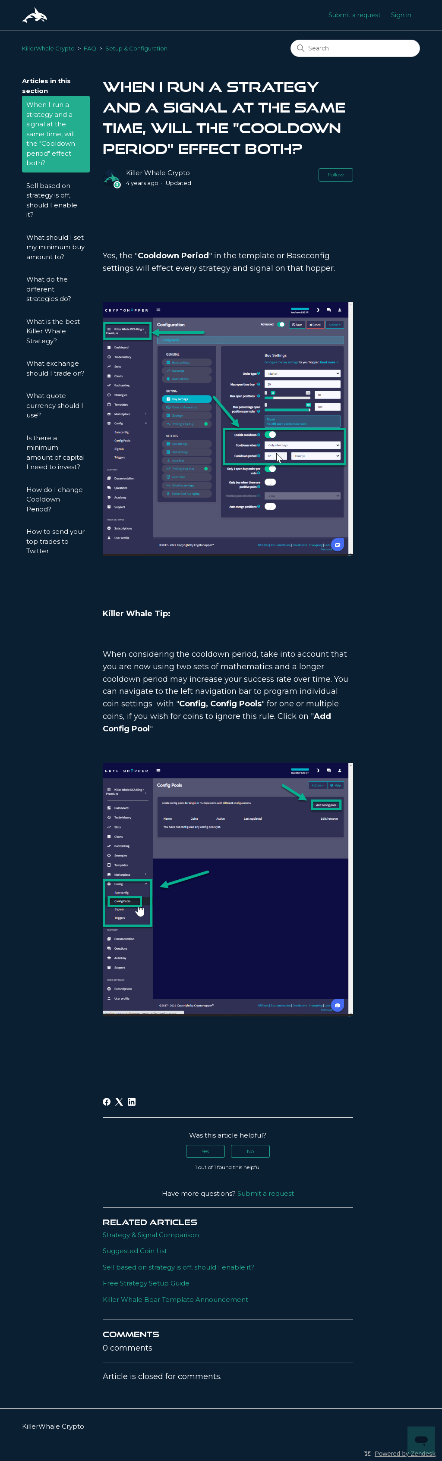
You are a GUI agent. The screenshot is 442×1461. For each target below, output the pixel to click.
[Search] (355, 48)
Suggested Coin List (135, 1251)
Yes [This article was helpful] (205, 1151)
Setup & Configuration (136, 48)
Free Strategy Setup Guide (146, 1283)
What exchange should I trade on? (55, 368)
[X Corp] (119, 1102)
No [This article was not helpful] (250, 1151)
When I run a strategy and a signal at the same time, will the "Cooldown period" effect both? (50, 133)
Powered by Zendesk (405, 1453)
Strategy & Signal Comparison (151, 1235)
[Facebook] (106, 1102)
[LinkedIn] (132, 1102)
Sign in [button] (401, 15)
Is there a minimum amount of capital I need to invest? (55, 452)
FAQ (90, 48)
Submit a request (354, 15)
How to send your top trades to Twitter (55, 541)
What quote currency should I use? (54, 405)
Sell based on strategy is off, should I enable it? (51, 200)
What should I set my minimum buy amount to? (55, 247)
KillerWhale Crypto (48, 48)
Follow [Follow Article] (336, 174)
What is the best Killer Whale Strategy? (53, 331)
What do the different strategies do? (48, 289)
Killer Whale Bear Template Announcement (175, 1299)
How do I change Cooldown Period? (54, 499)
